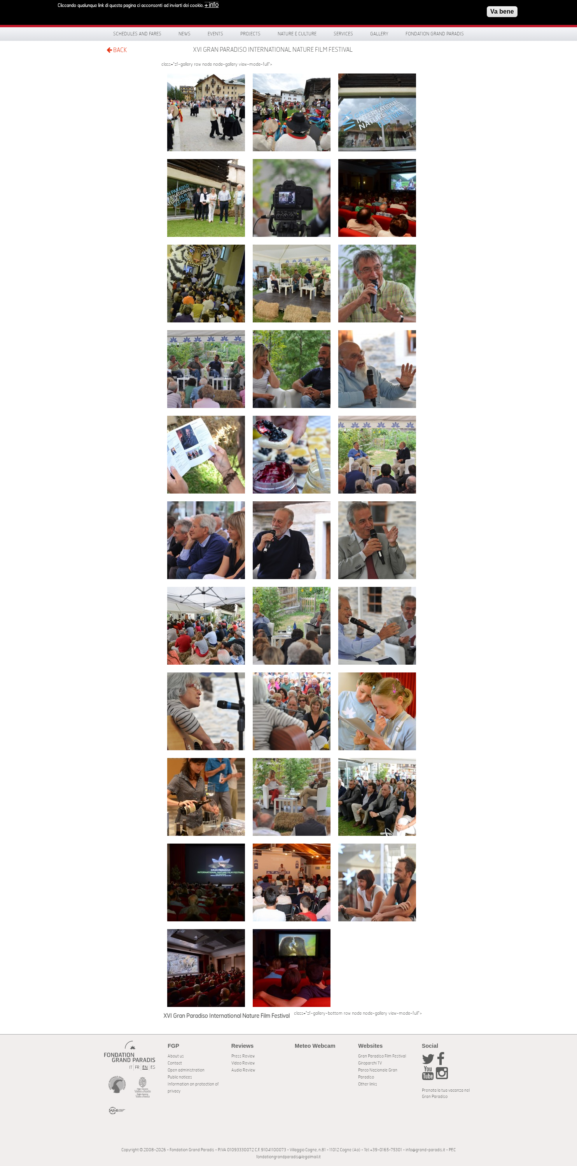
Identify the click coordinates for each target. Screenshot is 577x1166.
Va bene (502, 9)
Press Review (243, 1056)
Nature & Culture (297, 34)
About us (176, 1056)
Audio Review (243, 1070)
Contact (175, 1063)
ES (152, 1067)
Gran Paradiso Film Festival (382, 1056)
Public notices (180, 1077)
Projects (250, 34)
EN (145, 1067)
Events (215, 34)
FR (137, 1067)
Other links (367, 1084)
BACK (117, 50)
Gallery (379, 34)
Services (343, 34)
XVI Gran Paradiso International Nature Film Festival (273, 50)
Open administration (186, 1070)
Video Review (243, 1063)
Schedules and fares (137, 34)
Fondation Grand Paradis (435, 34)
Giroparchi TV (370, 1063)
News (184, 34)
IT (130, 1067)
